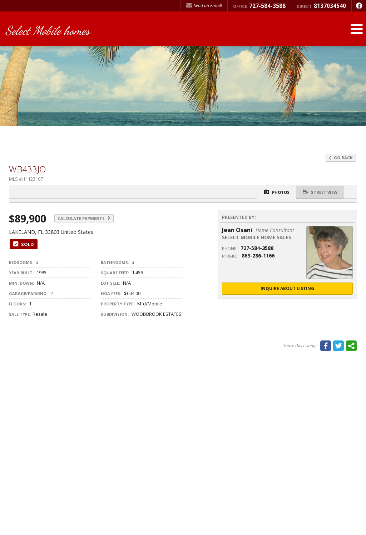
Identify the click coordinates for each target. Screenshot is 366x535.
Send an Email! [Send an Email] (204, 6)
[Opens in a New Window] (359, 5)
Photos (275, 192)
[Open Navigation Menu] (356, 29)
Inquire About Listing (287, 289)
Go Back (340, 157)
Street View (319, 192)
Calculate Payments (86, 218)
